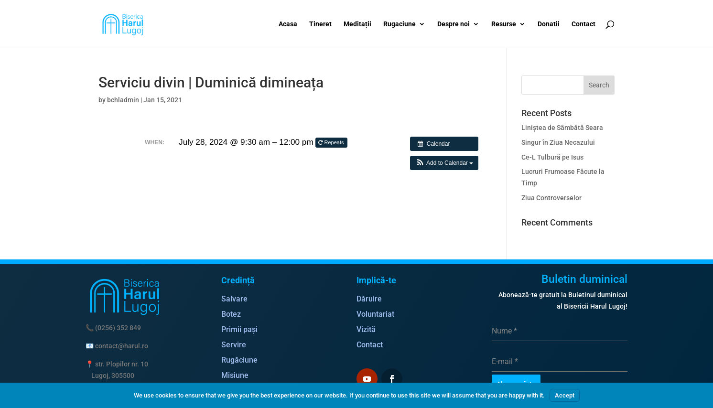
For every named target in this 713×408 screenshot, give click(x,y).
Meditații (357, 24)
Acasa (288, 24)
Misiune (234, 375)
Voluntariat (375, 314)
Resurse (503, 24)
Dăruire (369, 298)
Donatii (549, 24)
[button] (444, 163)
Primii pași (239, 329)
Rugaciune (399, 24)
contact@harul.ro (121, 346)
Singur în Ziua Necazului (558, 142)
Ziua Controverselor (551, 198)
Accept (564, 395)
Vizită (366, 329)
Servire (233, 344)
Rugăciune (239, 360)
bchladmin (123, 100)
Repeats (331, 142)
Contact (583, 24)
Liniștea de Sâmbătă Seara (562, 127)
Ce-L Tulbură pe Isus (552, 157)
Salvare (234, 298)
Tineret (320, 24)
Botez (231, 314)
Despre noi (453, 24)
